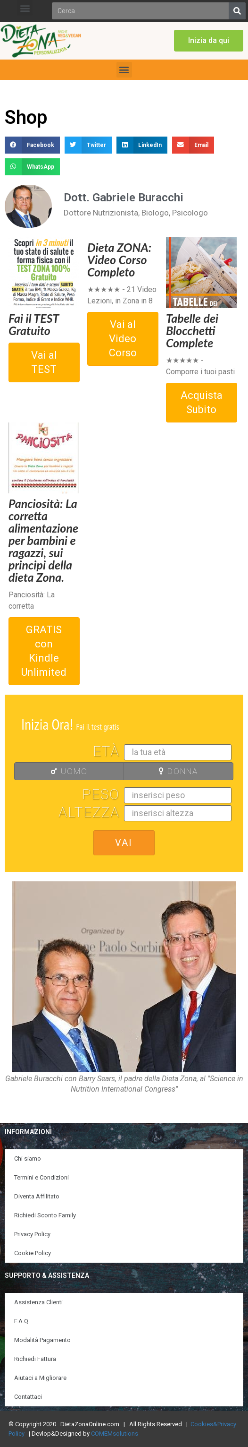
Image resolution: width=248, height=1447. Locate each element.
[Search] (237, 10)
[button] (25, 8)
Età (106, 751)
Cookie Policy (32, 1253)
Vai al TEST (44, 362)
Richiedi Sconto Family (45, 1215)
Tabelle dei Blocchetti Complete (192, 330)
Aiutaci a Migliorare (40, 1377)
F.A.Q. (22, 1321)
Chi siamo (27, 1158)
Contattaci (28, 1396)
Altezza (89, 812)
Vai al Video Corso (123, 339)
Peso (101, 794)
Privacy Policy (32, 1234)
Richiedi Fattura (35, 1358)
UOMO (54, 771)
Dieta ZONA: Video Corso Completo (119, 259)
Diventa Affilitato (36, 1196)
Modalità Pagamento (42, 1340)
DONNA (164, 771)
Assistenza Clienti (38, 1302)
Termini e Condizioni (41, 1177)
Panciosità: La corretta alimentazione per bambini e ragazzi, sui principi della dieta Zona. (43, 540)
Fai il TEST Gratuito (33, 324)
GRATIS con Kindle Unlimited (43, 651)
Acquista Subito (202, 402)
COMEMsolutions (114, 1433)
